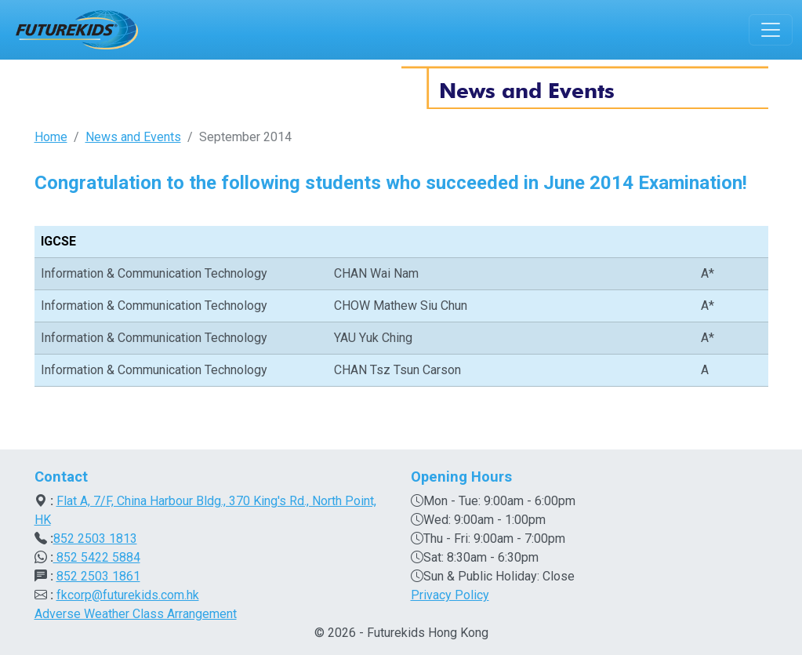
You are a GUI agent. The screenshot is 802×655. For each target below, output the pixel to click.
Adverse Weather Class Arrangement (135, 613)
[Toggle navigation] (771, 29)
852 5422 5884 (96, 557)
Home (50, 136)
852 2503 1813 (95, 538)
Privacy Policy (450, 595)
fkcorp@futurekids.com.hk (127, 595)
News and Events (133, 136)
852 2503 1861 (98, 576)
